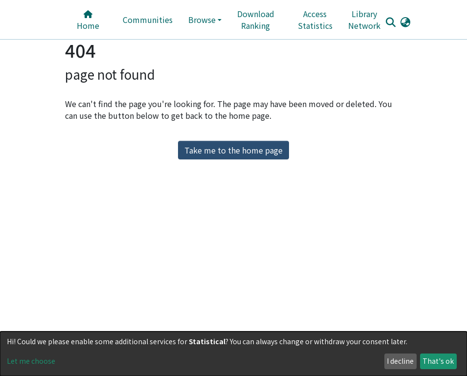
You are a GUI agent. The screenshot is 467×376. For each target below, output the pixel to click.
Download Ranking (255, 19)
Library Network (364, 19)
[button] (406, 21)
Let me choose (31, 361)
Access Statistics (315, 19)
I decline (400, 361)
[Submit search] (391, 22)
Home (88, 20)
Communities (148, 19)
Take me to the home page (233, 150)
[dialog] (233, 354)
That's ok (438, 361)
